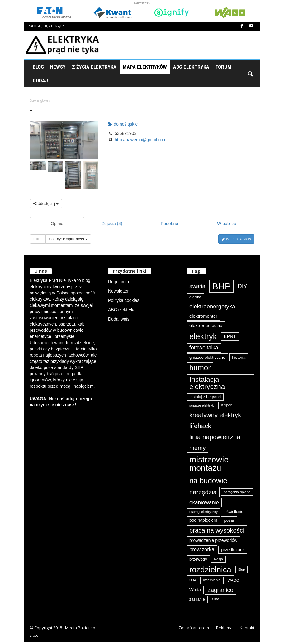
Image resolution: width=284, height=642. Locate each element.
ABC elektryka (122, 309)
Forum (223, 67)
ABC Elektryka (191, 67)
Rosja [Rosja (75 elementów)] (218, 559)
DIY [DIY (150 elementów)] (242, 286)
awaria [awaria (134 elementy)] (197, 286)
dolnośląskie (123, 124)
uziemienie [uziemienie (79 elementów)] (212, 580)
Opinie (57, 223)
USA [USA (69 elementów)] (192, 580)
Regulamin (118, 281)
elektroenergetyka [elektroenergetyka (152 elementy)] (212, 306)
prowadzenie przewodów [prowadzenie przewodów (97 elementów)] (213, 540)
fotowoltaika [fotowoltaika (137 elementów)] (203, 347)
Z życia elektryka (94, 67)
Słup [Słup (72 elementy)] (241, 569)
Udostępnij (46, 203)
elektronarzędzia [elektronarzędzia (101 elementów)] (205, 325)
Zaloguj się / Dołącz (46, 26)
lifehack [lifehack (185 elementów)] (200, 425)
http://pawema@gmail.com (140, 139)
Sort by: (68, 239)
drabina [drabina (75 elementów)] (195, 297)
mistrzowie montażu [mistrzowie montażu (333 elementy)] (209, 464)
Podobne (169, 223)
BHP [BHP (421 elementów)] (221, 286)
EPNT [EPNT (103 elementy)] (230, 336)
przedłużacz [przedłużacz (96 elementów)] (232, 549)
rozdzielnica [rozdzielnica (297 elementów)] (210, 569)
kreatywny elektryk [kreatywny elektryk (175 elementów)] (215, 415)
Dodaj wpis (118, 318)
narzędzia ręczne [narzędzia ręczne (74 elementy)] (237, 492)
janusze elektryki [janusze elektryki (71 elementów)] (202, 405)
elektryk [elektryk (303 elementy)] (203, 336)
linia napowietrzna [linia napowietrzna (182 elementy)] (214, 437)
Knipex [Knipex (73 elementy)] (226, 405)
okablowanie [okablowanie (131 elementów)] (204, 503)
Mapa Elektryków (145, 67)
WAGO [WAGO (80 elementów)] (233, 580)
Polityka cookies (123, 300)
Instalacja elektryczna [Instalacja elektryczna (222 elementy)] (207, 383)
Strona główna (40, 100)
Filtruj (37, 239)
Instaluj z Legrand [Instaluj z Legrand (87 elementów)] (205, 397)
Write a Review (236, 239)
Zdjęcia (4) (112, 223)
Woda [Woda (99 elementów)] (195, 589)
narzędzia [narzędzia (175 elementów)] (203, 492)
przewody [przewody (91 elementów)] (198, 559)
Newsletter (118, 291)
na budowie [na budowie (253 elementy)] (208, 480)
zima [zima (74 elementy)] (215, 599)
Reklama (224, 627)
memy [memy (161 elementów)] (197, 448)
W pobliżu (226, 223)
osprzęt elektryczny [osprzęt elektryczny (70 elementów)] (203, 512)
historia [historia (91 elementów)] (238, 357)
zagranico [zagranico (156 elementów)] (221, 590)
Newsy (58, 67)
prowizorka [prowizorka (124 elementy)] (201, 549)
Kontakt (247, 627)
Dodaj (40, 80)
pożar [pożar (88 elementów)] (229, 520)
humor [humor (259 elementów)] (200, 367)
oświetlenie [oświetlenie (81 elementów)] (234, 512)
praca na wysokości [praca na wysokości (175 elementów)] (216, 530)
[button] (250, 74)
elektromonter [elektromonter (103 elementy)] (203, 316)
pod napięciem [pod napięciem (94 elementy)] (203, 520)
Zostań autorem (193, 627)
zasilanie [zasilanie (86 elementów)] (197, 599)
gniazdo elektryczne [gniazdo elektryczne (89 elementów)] (207, 357)
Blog (38, 67)
